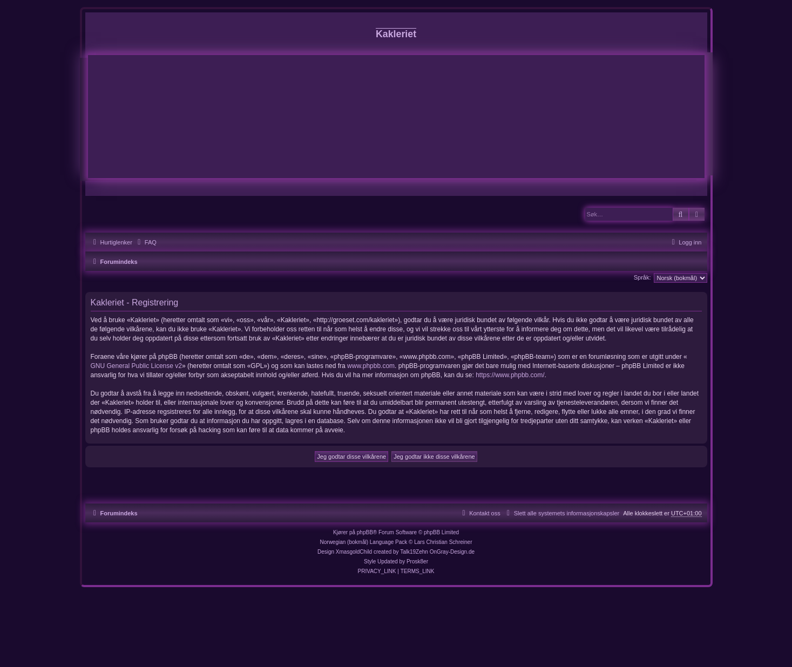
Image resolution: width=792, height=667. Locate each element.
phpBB (365, 532)
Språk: (642, 277)
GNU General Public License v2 (136, 366)
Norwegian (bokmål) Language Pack (364, 542)
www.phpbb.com (371, 366)
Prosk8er (417, 561)
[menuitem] (146, 242)
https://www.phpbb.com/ (510, 375)
